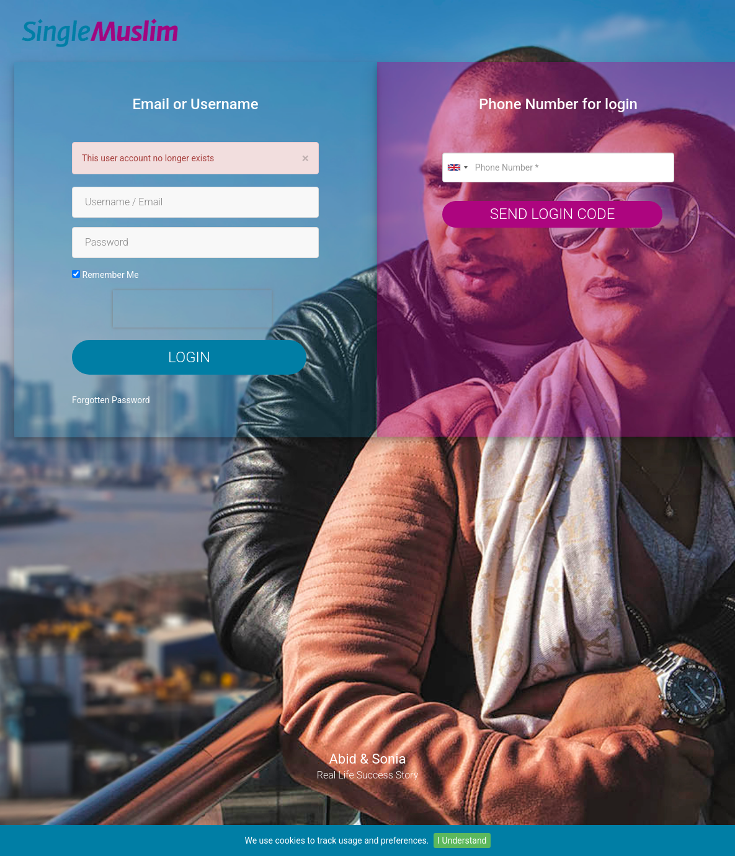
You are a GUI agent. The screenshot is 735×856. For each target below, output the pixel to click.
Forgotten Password (111, 400)
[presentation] (192, 309)
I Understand (461, 840)
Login (189, 357)
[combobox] (457, 167)
